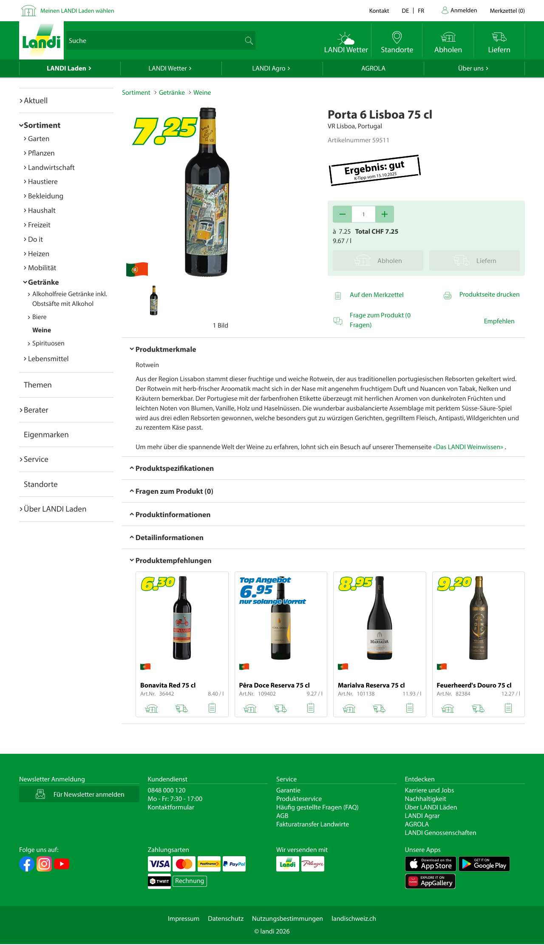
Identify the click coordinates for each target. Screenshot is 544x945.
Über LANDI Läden (431, 807)
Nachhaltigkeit (425, 799)
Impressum (183, 918)
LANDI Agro (268, 68)
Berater (36, 410)
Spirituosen (48, 343)
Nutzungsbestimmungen (287, 918)
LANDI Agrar (422, 816)
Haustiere (43, 181)
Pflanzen (41, 153)
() (507, 10)
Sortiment (42, 125)
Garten (38, 138)
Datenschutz (226, 918)
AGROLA (373, 68)
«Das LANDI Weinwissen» (468, 447)
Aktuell (36, 100)
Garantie (288, 790)
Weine (41, 330)
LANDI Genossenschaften (440, 833)
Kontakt (379, 10)
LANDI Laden (66, 68)
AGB (282, 816)
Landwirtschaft (51, 167)
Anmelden (463, 10)
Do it (35, 239)
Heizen (38, 253)
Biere (39, 317)
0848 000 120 (167, 790)
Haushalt (42, 210)
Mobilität (42, 267)
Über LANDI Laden (55, 509)
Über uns (471, 68)
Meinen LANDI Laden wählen (77, 10)
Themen (38, 384)
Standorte (41, 484)
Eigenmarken (46, 434)
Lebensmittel (48, 358)
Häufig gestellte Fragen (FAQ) (317, 807)
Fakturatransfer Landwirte (312, 824)
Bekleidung (45, 196)
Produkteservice (299, 799)
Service (36, 459)
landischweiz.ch (354, 918)
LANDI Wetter (168, 68)
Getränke (43, 282)
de (405, 10)
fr (421, 10)
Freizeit (39, 224)
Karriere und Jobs (429, 790)
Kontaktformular (171, 807)
